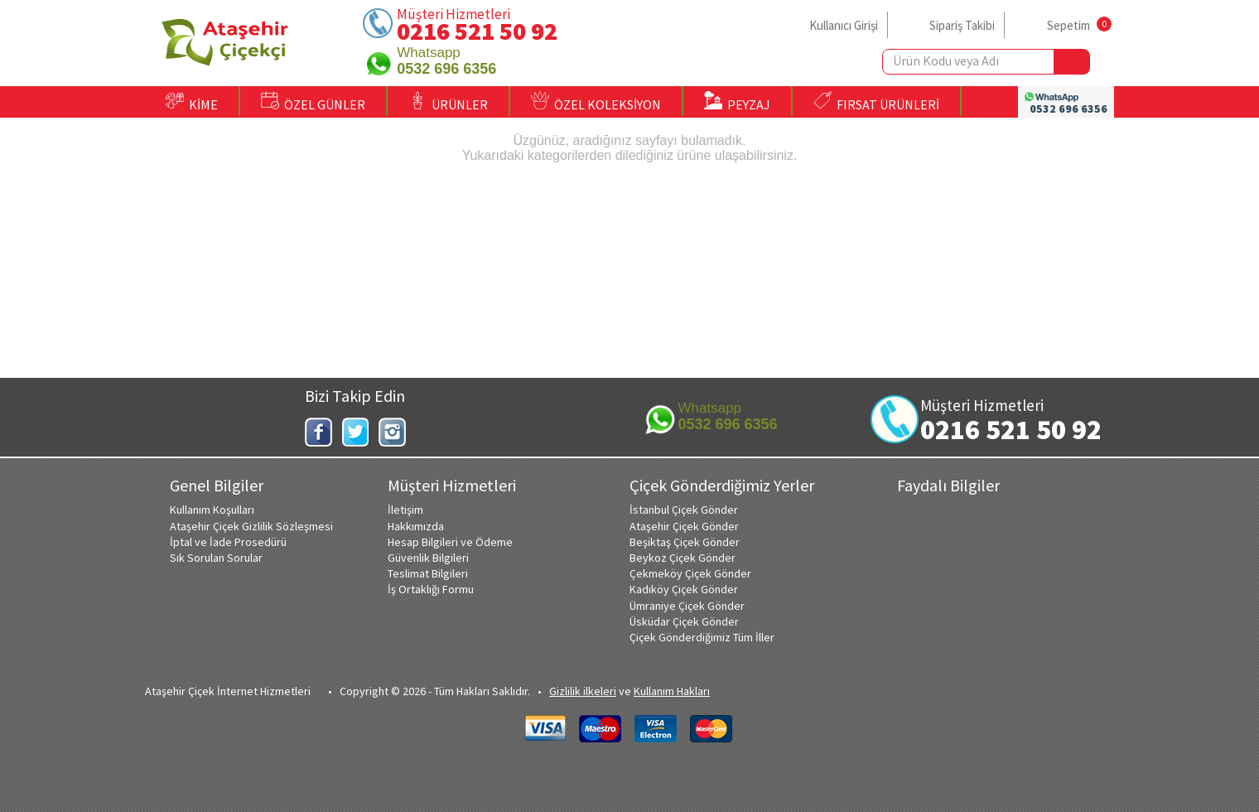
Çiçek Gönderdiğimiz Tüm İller (702, 637)
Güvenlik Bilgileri (428, 557)
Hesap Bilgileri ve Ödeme (450, 542)
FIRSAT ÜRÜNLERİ (876, 102)
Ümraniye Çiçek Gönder (687, 605)
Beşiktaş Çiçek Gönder (685, 542)
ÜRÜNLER (448, 102)
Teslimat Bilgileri (428, 573)
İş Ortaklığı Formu (431, 589)
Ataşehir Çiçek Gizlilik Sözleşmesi (251, 526)
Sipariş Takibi (962, 25)
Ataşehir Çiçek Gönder (684, 526)
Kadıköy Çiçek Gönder (684, 589)
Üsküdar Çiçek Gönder (684, 621)
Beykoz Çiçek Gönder (683, 557)
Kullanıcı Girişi (843, 25)
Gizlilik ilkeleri (582, 691)
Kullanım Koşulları (212, 509)
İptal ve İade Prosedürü (228, 542)
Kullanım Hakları (672, 691)
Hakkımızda (416, 526)
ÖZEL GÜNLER (313, 102)
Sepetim (1068, 25)
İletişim (405, 509)
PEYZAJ (737, 102)
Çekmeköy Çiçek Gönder (690, 573)
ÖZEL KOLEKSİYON (596, 102)
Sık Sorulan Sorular (216, 557)
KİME (192, 102)
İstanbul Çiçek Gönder (684, 509)
